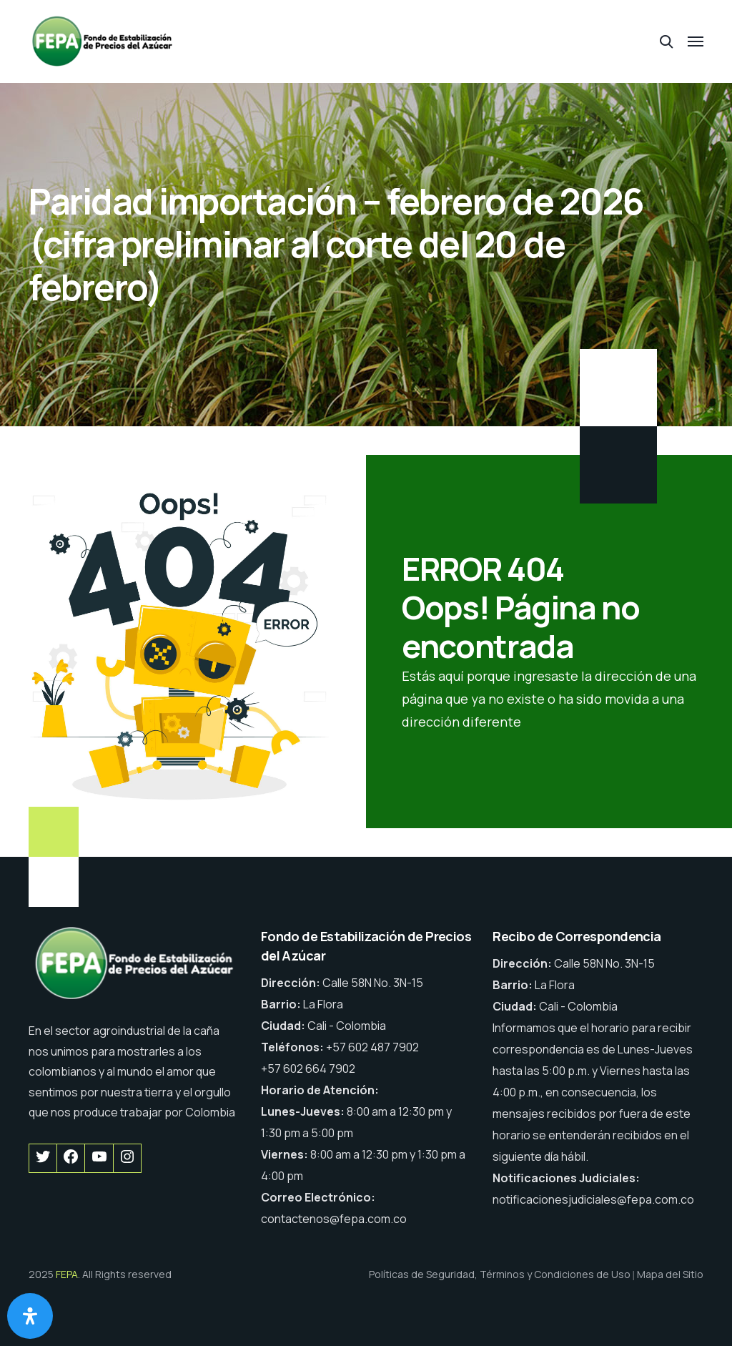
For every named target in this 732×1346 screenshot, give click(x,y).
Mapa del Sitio (670, 1274)
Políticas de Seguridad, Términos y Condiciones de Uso (499, 1274)
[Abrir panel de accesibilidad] (30, 1316)
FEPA (67, 1274)
